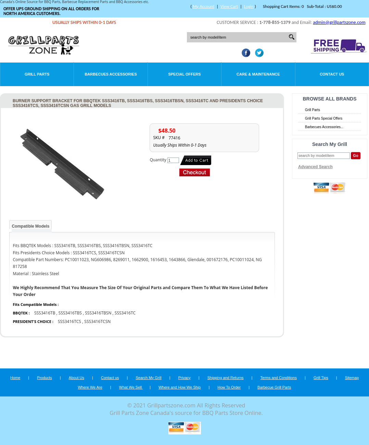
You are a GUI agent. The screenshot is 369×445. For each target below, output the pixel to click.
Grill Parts (37, 74)
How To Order (229, 387)
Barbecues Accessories (111, 74)
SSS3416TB (44, 313)
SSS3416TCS (69, 321)
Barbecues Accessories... (324, 127)
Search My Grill (149, 378)
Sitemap (352, 378)
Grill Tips (321, 378)
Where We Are (90, 387)
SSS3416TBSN (98, 313)
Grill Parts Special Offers (323, 118)
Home (15, 378)
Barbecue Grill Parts (274, 387)
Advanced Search (315, 166)
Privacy (184, 378)
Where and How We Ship (179, 387)
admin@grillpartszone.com (339, 22)
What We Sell (131, 387)
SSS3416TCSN (97, 321)
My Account (203, 6)
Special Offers (184, 74)
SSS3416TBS (70, 313)
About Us (76, 378)
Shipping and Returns (225, 378)
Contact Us (332, 74)
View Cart (229, 6)
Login (249, 6)
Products (44, 378)
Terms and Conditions (278, 378)
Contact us (110, 378)
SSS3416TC (125, 313)
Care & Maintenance (258, 74)
